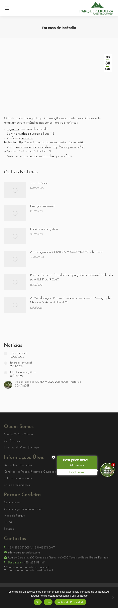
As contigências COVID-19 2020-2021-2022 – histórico (66, 252)
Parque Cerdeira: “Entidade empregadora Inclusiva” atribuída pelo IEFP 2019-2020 (71, 277)
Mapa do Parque (14, 516)
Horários (9, 522)
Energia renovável (42, 206)
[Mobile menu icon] (7, 8)
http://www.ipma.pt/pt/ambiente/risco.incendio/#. (51, 142)
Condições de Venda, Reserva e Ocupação (30, 472)
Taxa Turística (39, 183)
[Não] (113, 597)
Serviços (9, 529)
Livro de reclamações (17, 485)
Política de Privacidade (70, 602)
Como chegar (12, 502)
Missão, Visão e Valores (18, 434)
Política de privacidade (18, 478)
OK (38, 602)
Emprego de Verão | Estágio (21, 447)
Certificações (12, 441)
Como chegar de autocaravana (23, 509)
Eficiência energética (44, 229)
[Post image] (15, 190)
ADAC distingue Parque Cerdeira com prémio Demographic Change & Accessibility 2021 (71, 300)
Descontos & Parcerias (18, 465)
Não (48, 602)
